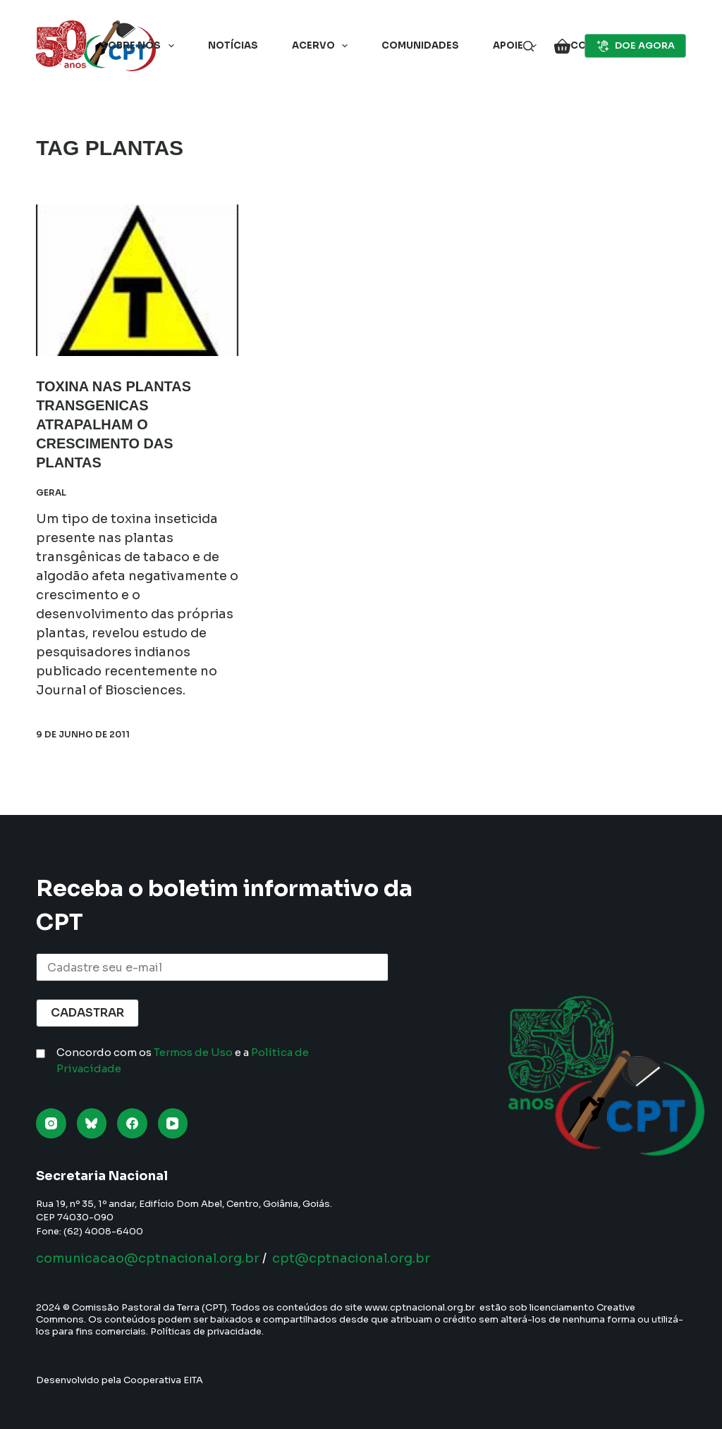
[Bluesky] (92, 1123)
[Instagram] (51, 1123)
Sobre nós (140, 45)
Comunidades (420, 45)
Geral (51, 489)
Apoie (517, 45)
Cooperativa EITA (163, 1380)
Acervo (323, 45)
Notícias (233, 45)
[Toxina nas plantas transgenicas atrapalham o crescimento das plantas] (137, 280)
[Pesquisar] (528, 46)
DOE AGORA (635, 46)
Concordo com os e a (182, 1060)
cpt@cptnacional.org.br (351, 1258)
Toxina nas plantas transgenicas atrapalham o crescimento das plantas (114, 423)
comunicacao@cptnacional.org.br (147, 1258)
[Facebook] (132, 1123)
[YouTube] (173, 1123)
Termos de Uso (193, 1052)
